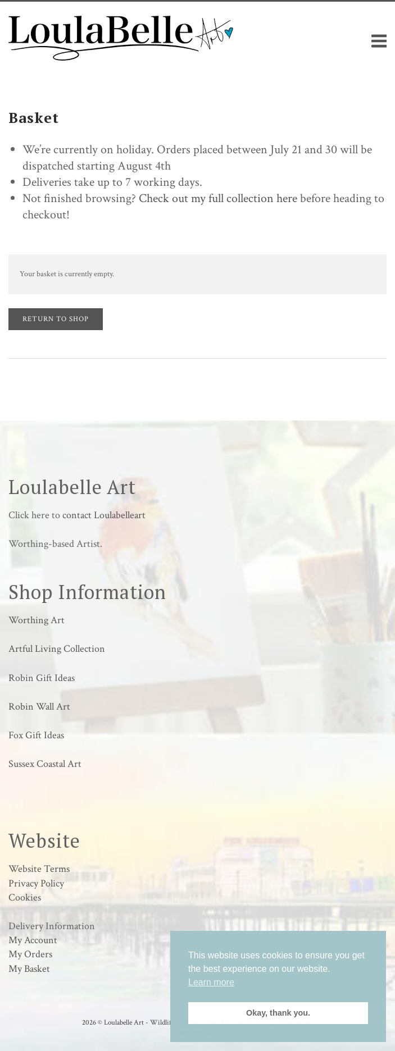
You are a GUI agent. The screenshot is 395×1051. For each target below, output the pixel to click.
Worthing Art (36, 620)
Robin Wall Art (39, 706)
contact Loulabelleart (104, 515)
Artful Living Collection (56, 648)
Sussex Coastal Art (44, 763)
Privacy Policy (36, 883)
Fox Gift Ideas (36, 735)
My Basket (29, 968)
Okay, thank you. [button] (278, 1012)
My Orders (30, 954)
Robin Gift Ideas (41, 677)
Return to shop (55, 319)
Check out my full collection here (218, 198)
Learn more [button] (211, 982)
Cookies (24, 897)
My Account (32, 940)
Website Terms (39, 868)
